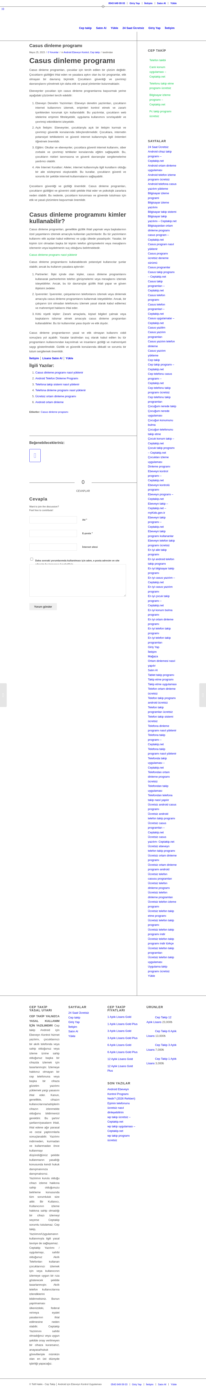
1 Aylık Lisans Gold (119, 1016)
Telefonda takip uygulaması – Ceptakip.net (157, 763)
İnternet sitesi (90, 547)
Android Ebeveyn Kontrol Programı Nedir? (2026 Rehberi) (121, 1094)
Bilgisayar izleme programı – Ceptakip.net (160, 100)
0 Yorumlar (53, 52)
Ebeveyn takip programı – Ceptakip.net (157, 522)
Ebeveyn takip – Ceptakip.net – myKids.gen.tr (158, 508)
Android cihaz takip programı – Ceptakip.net (160, 156)
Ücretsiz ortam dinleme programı (55, 396)
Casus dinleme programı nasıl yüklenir (53, 255)
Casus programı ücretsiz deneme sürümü (158, 258)
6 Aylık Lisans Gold (119, 1045)
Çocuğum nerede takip (162, 406)
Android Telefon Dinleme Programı (56, 378)
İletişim (148, 3)
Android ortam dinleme (49, 402)
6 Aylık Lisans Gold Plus (122, 1052)
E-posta (87, 533)
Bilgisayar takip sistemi (162, 211)
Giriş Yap (134, 3)
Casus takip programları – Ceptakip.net (156, 286)
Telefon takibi (157, 60)
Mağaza (153, 656)
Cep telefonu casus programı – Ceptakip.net (160, 378)
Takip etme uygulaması (162, 684)
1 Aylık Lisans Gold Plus (122, 1024)
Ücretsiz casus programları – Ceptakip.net (157, 827)
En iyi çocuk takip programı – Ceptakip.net (158, 600)
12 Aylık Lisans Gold (120, 1059)
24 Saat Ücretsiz (158, 147)
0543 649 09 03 (117, 3)
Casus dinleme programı (54, 411)
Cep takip (95, 52)
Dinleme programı (159, 466)
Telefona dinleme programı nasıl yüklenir (60, 390)
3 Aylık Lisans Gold (119, 1031)
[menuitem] (116, 3)
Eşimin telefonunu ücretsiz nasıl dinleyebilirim (118, 1108)
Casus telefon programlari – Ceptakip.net (156, 309)
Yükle (173, 3)
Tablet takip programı (161, 675)
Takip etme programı (161, 679)
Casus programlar (159, 267)
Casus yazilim (156, 327)
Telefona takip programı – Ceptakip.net (156, 739)
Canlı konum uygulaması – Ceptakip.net (157, 71)
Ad (84, 519)
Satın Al (161, 3)
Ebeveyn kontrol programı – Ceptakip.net (158, 476)
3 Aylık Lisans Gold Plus (122, 1038)
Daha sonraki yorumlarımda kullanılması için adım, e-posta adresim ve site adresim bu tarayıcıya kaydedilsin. (77, 562)
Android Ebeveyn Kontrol (76, 52)
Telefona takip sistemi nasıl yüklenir (57, 384)
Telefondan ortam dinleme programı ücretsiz (159, 776)
